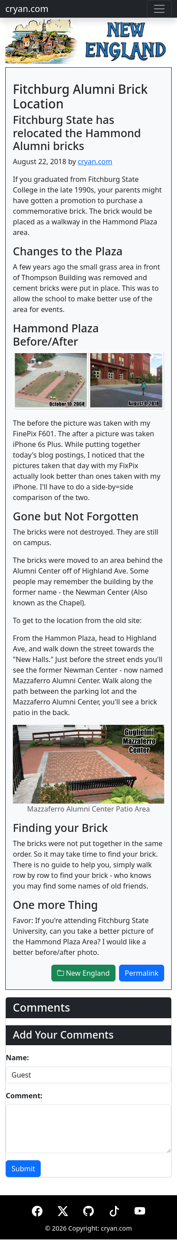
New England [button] (83, 973)
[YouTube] (140, 1209)
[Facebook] (37, 1209)
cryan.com (26, 9)
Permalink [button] (141, 973)
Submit (23, 1169)
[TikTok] (114, 1209)
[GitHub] (88, 1209)
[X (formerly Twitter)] (63, 1209)
